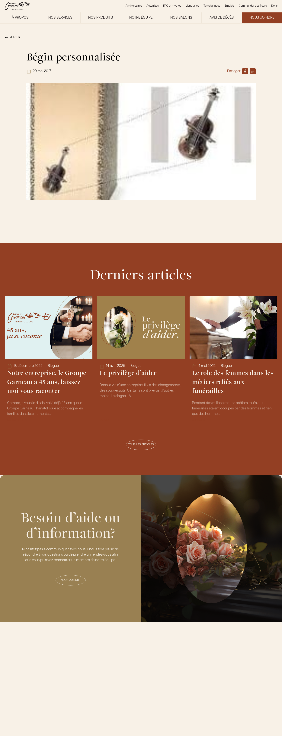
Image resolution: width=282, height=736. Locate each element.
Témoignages (211, 6)
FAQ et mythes (172, 6)
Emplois (229, 6)
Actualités (152, 6)
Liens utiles (192, 6)
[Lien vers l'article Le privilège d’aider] (141, 362)
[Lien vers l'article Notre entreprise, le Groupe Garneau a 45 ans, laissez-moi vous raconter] (48, 362)
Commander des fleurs (253, 6)
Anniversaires (134, 6)
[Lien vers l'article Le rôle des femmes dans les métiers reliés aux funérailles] (233, 362)
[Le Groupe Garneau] (17, 6)
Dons (274, 6)
